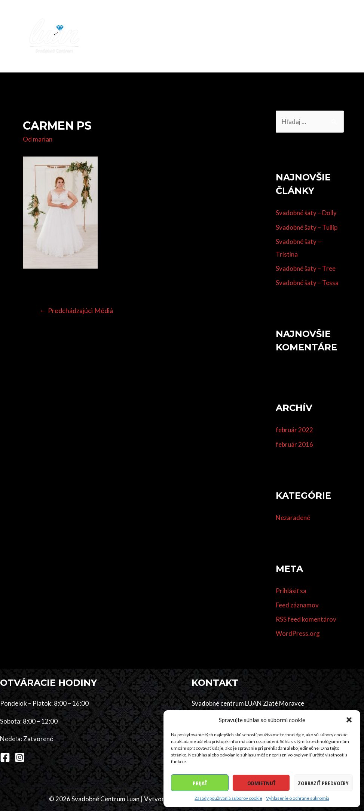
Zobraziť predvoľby (323, 783)
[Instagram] (20, 757)
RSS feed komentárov (306, 619)
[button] (349, 720)
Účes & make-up (238, 23)
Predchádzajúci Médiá (76, 310)
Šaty (191, 23)
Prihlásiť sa (291, 591)
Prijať (200, 783)
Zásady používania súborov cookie (228, 798)
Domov (125, 23)
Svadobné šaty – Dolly (306, 213)
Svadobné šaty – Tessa (307, 283)
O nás (123, 49)
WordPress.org (298, 634)
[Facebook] (5, 757)
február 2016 (294, 444)
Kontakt (155, 49)
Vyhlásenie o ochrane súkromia (297, 798)
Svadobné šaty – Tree (306, 268)
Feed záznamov (297, 605)
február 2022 (294, 430)
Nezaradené (293, 517)
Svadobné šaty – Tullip (306, 227)
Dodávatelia (289, 23)
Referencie (333, 23)
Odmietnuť (261, 783)
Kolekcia (160, 23)
